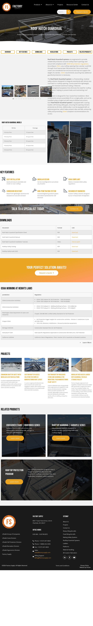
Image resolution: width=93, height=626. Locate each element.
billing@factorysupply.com (43, 553)
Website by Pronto (85, 563)
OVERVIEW (8, 48)
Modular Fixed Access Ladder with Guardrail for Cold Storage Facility (80, 372)
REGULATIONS (54, 48)
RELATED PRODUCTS (85, 48)
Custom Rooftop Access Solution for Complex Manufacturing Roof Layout (33, 372)
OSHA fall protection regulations (77, 60)
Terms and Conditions (62, 561)
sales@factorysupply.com (42, 548)
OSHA (59, 62)
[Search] (68, 12)
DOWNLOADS (38, 48)
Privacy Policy (84, 561)
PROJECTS (70, 48)
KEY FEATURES (23, 48)
